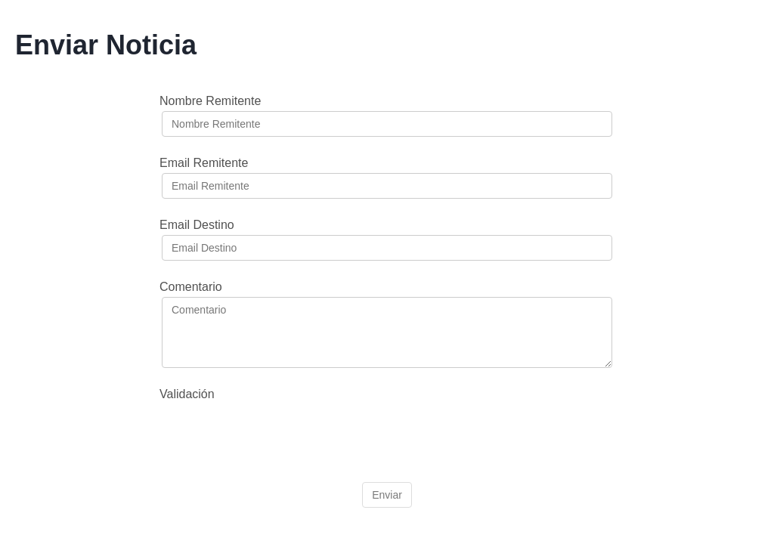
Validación (187, 394)
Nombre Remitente (210, 100)
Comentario (190, 286)
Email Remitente (203, 162)
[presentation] (277, 433)
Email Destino (196, 224)
